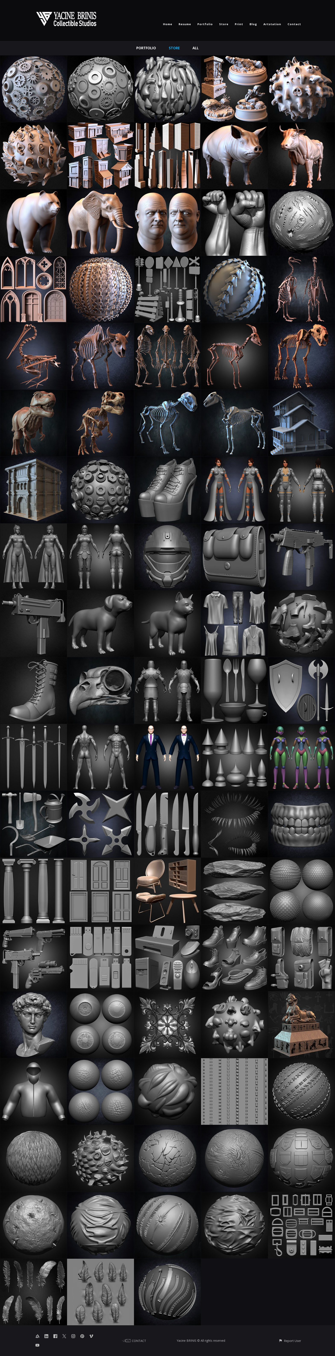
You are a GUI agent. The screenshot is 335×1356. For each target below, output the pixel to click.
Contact (294, 24)
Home (167, 24)
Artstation (272, 24)
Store (223, 24)
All (195, 48)
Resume (185, 24)
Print (239, 24)
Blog (253, 24)
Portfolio (205, 24)
